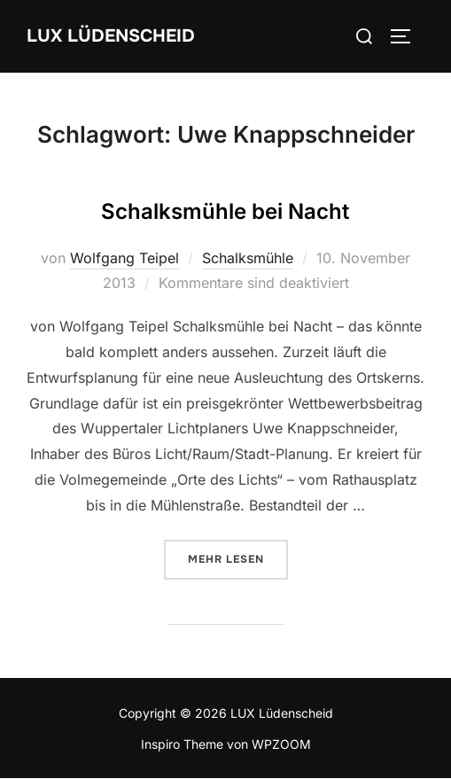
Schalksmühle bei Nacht (225, 211)
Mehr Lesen (238, 558)
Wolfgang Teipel (124, 258)
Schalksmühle (247, 258)
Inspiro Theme (182, 744)
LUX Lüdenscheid (111, 36)
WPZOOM (281, 744)
